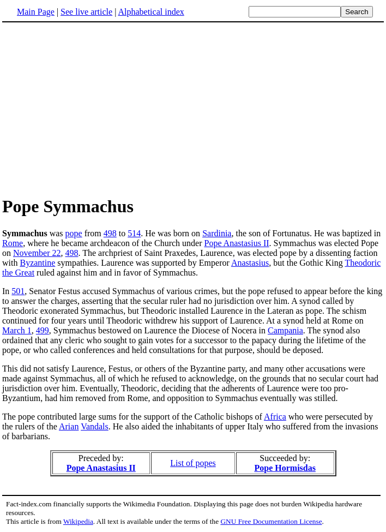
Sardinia (216, 233)
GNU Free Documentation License (271, 521)
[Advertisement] (193, 108)
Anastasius (250, 262)
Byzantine (37, 262)
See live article (86, 11)
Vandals (94, 426)
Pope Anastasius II (236, 243)
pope (73, 233)
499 (42, 330)
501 (18, 291)
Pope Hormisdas (284, 468)
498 (110, 233)
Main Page (36, 11)
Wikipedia (78, 521)
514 (134, 233)
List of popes (193, 463)
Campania (285, 330)
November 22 (37, 253)
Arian (69, 426)
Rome (12, 243)
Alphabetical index (151, 11)
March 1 (17, 330)
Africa (275, 416)
